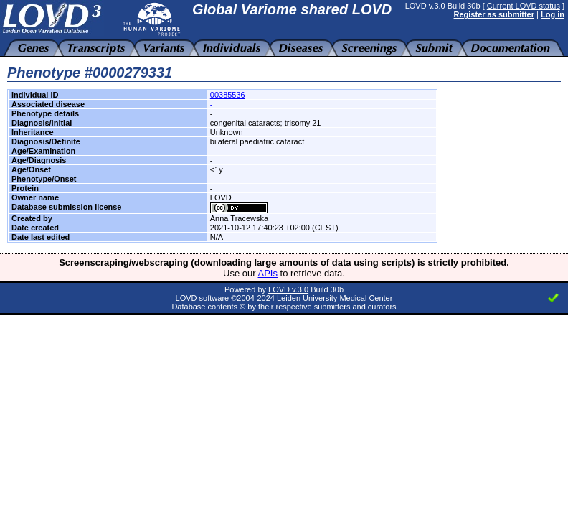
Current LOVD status (523, 5)
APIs (268, 273)
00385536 (227, 94)
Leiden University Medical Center (334, 298)
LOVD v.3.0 (288, 289)
